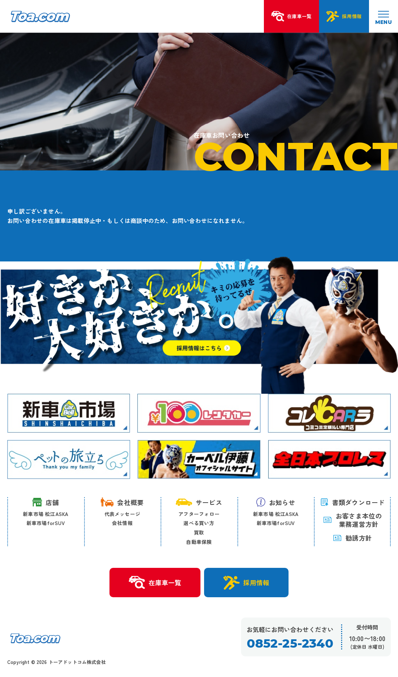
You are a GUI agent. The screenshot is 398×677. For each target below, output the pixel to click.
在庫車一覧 (155, 583)
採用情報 (246, 583)
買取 (199, 532)
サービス (199, 502)
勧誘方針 (352, 537)
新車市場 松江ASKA (45, 513)
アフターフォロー (199, 513)
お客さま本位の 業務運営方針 (352, 520)
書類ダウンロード (352, 502)
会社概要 (122, 502)
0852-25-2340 (290, 643)
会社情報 (122, 523)
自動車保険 (199, 541)
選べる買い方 (198, 523)
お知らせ (275, 502)
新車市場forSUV (45, 523)
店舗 (45, 502)
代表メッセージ (122, 513)
